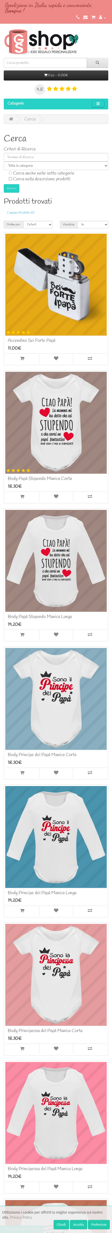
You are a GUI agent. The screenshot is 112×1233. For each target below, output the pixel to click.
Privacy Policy (21, 1217)
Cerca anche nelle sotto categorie (41, 173)
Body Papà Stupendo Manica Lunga (40, 617)
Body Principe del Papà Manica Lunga (42, 893)
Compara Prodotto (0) (20, 213)
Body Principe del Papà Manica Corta (42, 755)
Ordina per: (14, 225)
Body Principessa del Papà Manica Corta (45, 1031)
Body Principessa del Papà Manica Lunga (45, 1169)
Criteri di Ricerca (20, 149)
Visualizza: (69, 225)
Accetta (78, 1224)
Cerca (30, 119)
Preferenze (98, 1224)
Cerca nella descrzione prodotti (39, 179)
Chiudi (61, 1224)
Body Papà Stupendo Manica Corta (40, 479)
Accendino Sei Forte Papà (31, 341)
